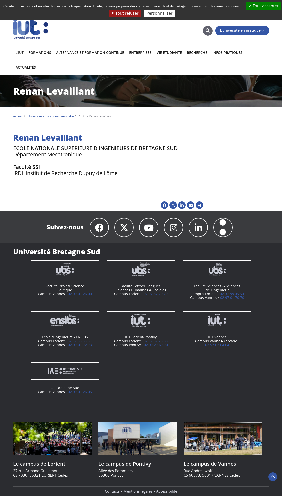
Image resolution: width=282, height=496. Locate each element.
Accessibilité (166, 491)
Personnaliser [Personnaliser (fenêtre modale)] (159, 13)
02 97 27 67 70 (156, 345)
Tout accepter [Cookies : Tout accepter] (263, 6)
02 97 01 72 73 (80, 345)
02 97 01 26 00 (80, 294)
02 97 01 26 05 (80, 392)
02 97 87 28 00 (156, 341)
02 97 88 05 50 (232, 294)
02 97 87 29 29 (156, 294)
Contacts (112, 491)
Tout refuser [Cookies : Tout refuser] (125, 13)
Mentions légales (137, 491)
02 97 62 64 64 (217, 345)
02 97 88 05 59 (80, 341)
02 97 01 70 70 (232, 297)
